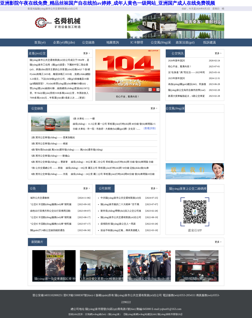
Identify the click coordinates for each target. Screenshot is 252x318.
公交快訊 (177, 53)
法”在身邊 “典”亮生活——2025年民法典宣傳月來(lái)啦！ (186, 73)
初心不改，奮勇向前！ (128, 96)
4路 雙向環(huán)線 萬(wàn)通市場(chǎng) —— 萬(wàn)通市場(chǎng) (67, 149)
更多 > (86, 53)
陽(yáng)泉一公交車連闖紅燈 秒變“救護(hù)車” (54, 279)
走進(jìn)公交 (37, 53)
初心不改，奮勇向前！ (180, 66)
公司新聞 (105, 188)
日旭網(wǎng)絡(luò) (95, 314)
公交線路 (88, 42)
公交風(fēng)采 (161, 42)
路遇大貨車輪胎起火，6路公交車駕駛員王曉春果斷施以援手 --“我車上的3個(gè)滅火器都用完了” (186, 97)
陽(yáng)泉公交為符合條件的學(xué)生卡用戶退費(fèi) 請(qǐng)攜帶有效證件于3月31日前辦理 (186, 91)
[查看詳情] (150, 128)
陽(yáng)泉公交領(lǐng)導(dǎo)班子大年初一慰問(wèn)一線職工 (150, 279)
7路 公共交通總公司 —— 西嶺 (47, 168)
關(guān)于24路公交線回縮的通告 (47, 230)
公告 (33, 188)
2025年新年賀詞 (176, 78)
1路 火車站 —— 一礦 (84, 118)
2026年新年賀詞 (176, 60)
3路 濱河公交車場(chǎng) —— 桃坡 (49, 143)
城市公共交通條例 (39, 197)
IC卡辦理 (137, 42)
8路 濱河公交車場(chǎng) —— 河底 (49, 174)
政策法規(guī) (185, 42)
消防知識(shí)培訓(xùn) (198, 278)
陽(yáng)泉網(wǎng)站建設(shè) (141, 314)
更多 (217, 53)
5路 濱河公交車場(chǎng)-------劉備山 (50, 155)
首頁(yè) (40, 42)
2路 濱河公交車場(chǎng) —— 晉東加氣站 (53, 137)
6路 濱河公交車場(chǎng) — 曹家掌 (49, 161)
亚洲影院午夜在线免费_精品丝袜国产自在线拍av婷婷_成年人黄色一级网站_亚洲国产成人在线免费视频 (107, 3)
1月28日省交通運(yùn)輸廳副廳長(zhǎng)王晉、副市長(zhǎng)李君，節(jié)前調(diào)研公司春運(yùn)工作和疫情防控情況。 (102, 279)
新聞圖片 (37, 241)
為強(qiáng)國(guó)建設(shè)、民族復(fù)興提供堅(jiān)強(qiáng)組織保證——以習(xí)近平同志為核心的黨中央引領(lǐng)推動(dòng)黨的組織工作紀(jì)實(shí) (187, 85)
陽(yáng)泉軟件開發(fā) (169, 314)
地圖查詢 (112, 42)
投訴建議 (209, 42)
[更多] (82, 97)
